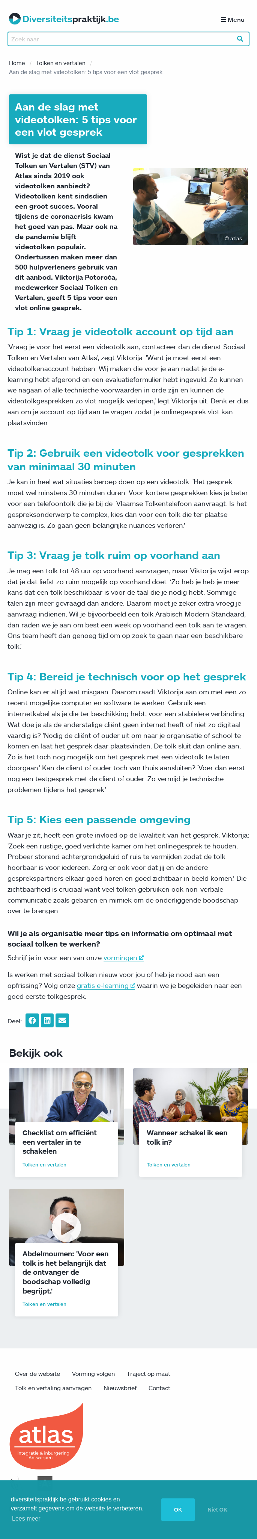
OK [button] (178, 1510)
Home (17, 64)
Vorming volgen (93, 1375)
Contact (159, 1389)
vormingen (124, 959)
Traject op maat (148, 1375)
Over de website (37, 1375)
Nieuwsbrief (120, 1389)
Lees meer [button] (26, 1518)
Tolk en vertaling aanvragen (53, 1389)
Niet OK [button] (217, 1510)
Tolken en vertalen (61, 64)
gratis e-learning (106, 987)
